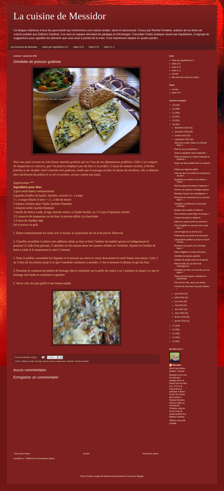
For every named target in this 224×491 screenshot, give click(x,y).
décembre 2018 (182, 128)
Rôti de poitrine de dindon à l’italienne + (191, 186)
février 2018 (180, 317)
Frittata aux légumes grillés (186, 169)
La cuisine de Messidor (59, 15)
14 (173, 337)
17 (173, 326)
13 (173, 341)
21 (173, 113)
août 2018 (179, 294)
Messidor (177, 365)
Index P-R (94, 47)
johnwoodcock (119, 476)
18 (173, 124)
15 (173, 333)
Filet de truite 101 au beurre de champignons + (187, 265)
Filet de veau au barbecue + (186, 149)
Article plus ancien (150, 454)
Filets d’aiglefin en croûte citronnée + (190, 252)
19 (173, 120)
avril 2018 (179, 309)
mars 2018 (180, 313)
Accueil (86, 454)
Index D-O (78, 47)
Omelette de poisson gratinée (187, 256)
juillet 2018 (180, 297)
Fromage (38, 361)
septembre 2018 (182, 139)
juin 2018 (179, 301)
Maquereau (61, 361)
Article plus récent (22, 454)
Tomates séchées (82, 361)
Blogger (140, 476)
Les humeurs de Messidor (24, 47)
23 (173, 105)
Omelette (70, 361)
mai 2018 (179, 305)
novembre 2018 (182, 132)
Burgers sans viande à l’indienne (188, 210)
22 (173, 109)
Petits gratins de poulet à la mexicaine (191, 235)
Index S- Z (109, 47)
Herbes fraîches (49, 361)
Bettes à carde (28, 361)
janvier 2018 (180, 321)
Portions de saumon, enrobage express (191, 190)
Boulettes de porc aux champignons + (191, 193)
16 (173, 329)
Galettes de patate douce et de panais (191, 260)
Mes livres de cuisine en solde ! (185, 77)
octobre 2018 (181, 135)
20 (173, 116)
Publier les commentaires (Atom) (40, 458)
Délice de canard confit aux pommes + (191, 222)
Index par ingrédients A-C (55, 47)
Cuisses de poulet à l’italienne (187, 218)
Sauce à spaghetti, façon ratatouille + (190, 153)
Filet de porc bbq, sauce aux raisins (190, 282)
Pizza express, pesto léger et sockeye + (191, 214)
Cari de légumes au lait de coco (188, 232)
